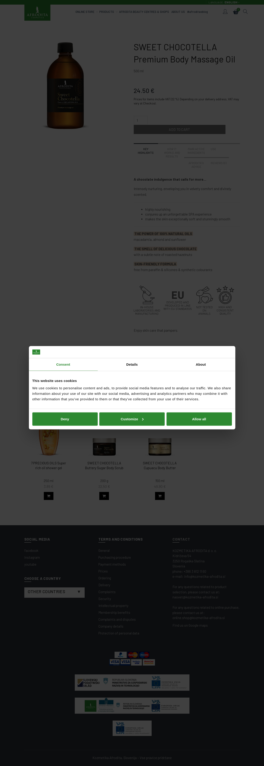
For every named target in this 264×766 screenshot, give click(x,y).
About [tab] (201, 360)
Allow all (199, 414)
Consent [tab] (63, 360)
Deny (65, 414)
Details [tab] (132, 360)
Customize (132, 414)
